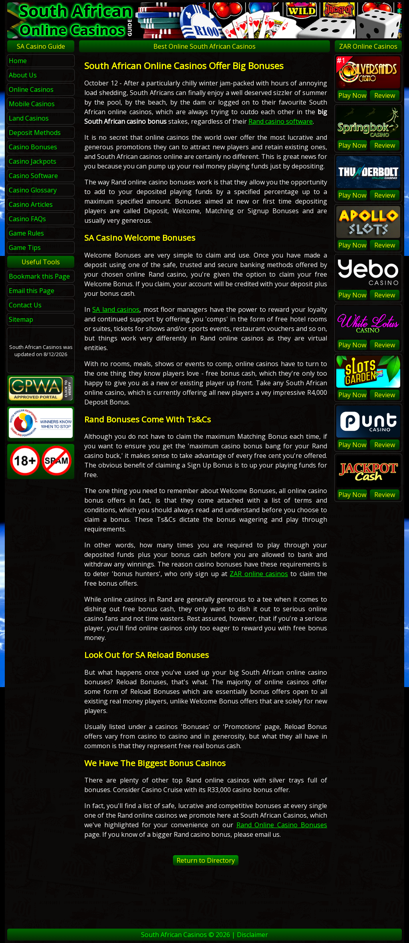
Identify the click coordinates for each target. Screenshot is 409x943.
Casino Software (33, 175)
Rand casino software (280, 121)
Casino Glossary (33, 190)
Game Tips (25, 247)
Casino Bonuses (33, 147)
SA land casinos (115, 309)
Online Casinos (31, 89)
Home (18, 60)
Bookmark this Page (39, 276)
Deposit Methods (35, 132)
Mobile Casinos (32, 103)
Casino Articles (31, 204)
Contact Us (25, 305)
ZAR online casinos (259, 573)
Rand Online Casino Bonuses (281, 824)
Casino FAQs (27, 218)
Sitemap (21, 319)
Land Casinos (29, 118)
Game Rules (26, 233)
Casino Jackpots (32, 161)
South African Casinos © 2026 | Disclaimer (204, 934)
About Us (23, 75)
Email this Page (31, 290)
